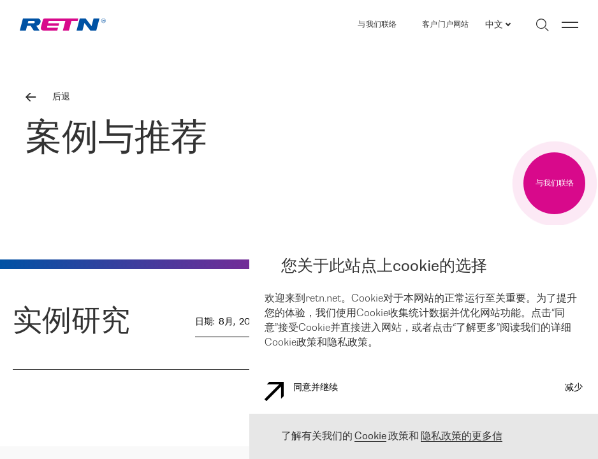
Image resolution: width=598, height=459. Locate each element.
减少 (574, 388)
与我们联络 (377, 24)
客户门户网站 (445, 24)
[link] (63, 24)
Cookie (370, 436)
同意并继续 (301, 391)
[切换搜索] (542, 25)
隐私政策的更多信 (461, 436)
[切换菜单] (570, 25)
